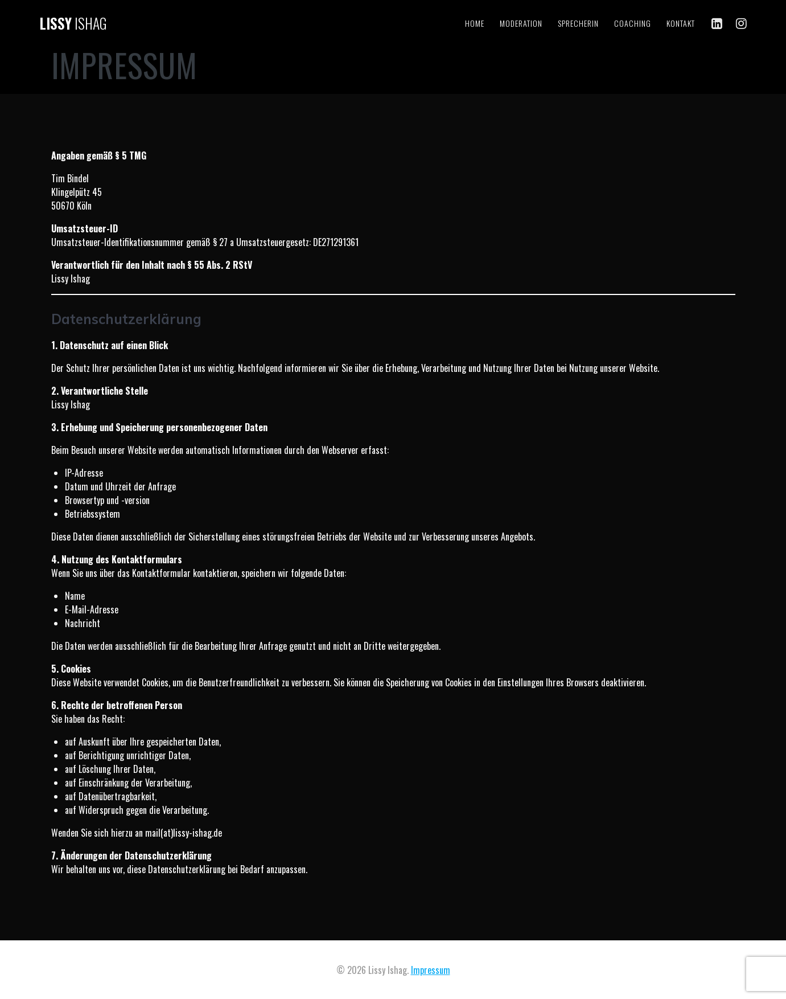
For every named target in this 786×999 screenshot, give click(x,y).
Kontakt (680, 23)
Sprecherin (578, 23)
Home (474, 23)
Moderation (521, 23)
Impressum (430, 970)
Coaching (632, 23)
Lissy (73, 23)
